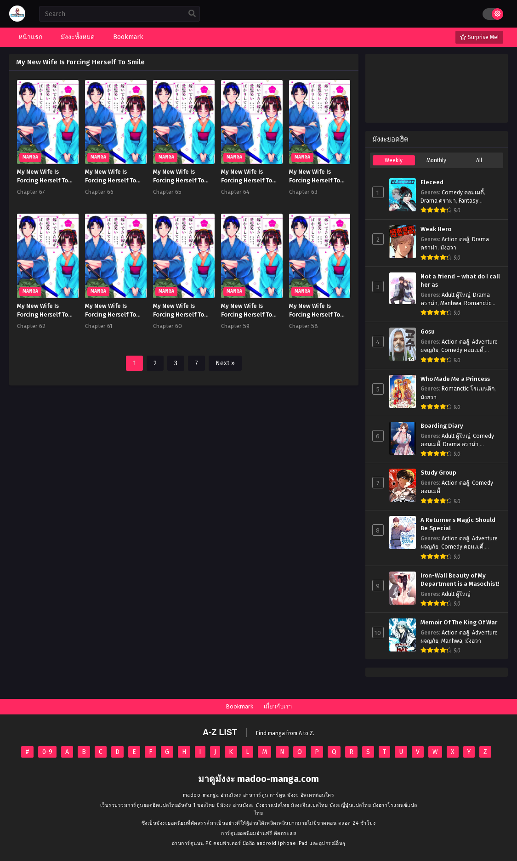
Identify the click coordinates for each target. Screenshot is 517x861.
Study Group (438, 472)
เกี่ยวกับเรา (278, 706)
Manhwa (450, 303)
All (479, 160)
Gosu (427, 331)
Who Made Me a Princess (455, 379)
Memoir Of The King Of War (458, 622)
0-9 (47, 752)
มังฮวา (448, 247)
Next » (225, 363)
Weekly (394, 160)
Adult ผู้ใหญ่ (456, 295)
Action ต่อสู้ (455, 239)
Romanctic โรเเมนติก (468, 388)
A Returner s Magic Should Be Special (457, 524)
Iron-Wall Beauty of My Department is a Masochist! (460, 580)
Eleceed (431, 182)
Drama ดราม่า (438, 201)
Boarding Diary (441, 426)
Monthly (436, 160)
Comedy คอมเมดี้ (463, 192)
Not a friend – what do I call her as (460, 281)
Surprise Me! (479, 37)
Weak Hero (435, 229)
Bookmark (239, 706)
